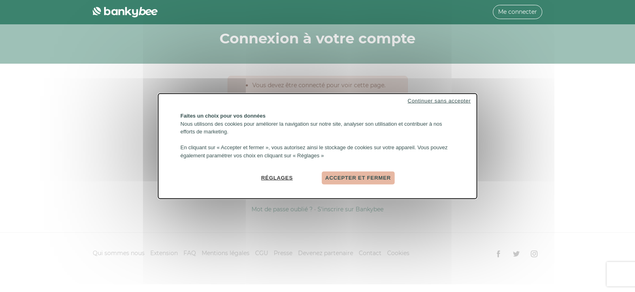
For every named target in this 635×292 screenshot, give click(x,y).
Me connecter (517, 11)
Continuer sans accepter (439, 101)
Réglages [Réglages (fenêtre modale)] (277, 178)
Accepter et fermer (358, 178)
